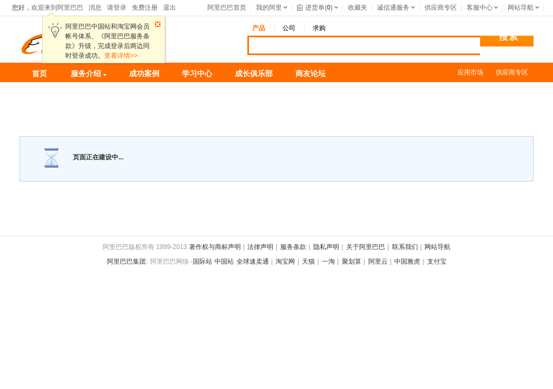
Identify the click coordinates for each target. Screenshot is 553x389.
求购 (319, 28)
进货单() (315, 7)
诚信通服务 (393, 7)
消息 (95, 7)
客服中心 (480, 7)
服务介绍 (88, 73)
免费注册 (145, 7)
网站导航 (521, 7)
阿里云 (378, 261)
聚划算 (351, 261)
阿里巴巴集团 (126, 261)
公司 (288, 28)
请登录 (116, 7)
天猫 (308, 261)
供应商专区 (440, 7)
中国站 (224, 261)
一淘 (328, 261)
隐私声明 (326, 247)
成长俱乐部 (254, 73)
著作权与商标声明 (215, 247)
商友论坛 (310, 73)
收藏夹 (357, 7)
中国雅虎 (407, 261)
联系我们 (405, 247)
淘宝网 (285, 261)
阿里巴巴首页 (226, 7)
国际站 (202, 261)
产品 (258, 28)
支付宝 (437, 261)
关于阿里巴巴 (365, 247)
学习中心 (197, 73)
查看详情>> (121, 55)
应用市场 (470, 72)
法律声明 (260, 247)
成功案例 (144, 73)
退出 (169, 7)
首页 (39, 73)
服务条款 (293, 247)
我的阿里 (269, 7)
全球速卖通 (253, 261)
